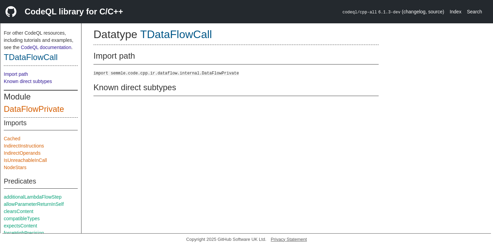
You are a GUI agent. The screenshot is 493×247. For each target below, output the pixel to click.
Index (455, 11)
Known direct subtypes (28, 81)
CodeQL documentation (46, 47)
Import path (16, 74)
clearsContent (18, 211)
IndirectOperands (22, 153)
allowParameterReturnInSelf (34, 204)
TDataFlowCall (31, 57)
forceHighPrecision (24, 233)
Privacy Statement (289, 239)
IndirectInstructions (24, 146)
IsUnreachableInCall (25, 160)
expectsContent (20, 225)
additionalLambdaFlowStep (33, 197)
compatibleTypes (22, 218)
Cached (12, 138)
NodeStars (15, 167)
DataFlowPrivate (34, 109)
